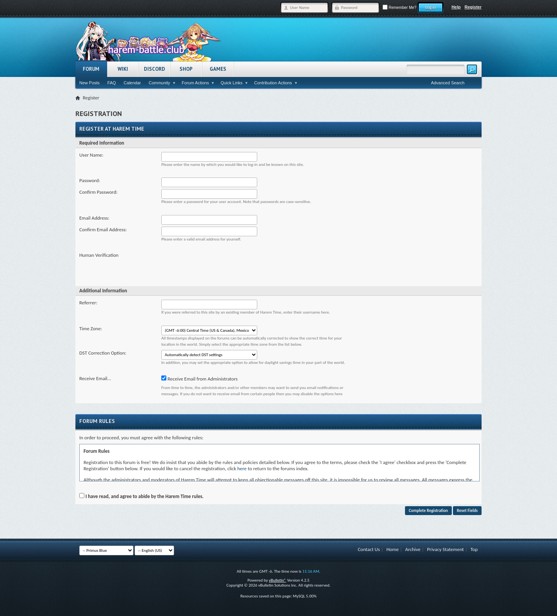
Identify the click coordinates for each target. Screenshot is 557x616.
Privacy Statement (445, 549)
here (241, 468)
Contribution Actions (273, 82)
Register (473, 7)
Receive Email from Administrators (199, 378)
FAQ (112, 82)
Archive (412, 549)
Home (392, 549)
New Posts (89, 82)
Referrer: (88, 302)
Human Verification (98, 255)
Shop (186, 69)
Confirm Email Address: (103, 229)
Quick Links (231, 82)
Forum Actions (195, 82)
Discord (154, 69)
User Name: (91, 155)
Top (474, 549)
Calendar (132, 82)
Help (456, 7)
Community (159, 82)
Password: (89, 180)
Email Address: (94, 218)
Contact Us (369, 549)
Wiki (123, 69)
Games (218, 69)
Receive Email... (95, 378)
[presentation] (220, 267)
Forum (91, 69)
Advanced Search (448, 82)
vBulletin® (277, 580)
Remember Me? (399, 7)
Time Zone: (90, 328)
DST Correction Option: (102, 353)
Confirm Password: (98, 192)
